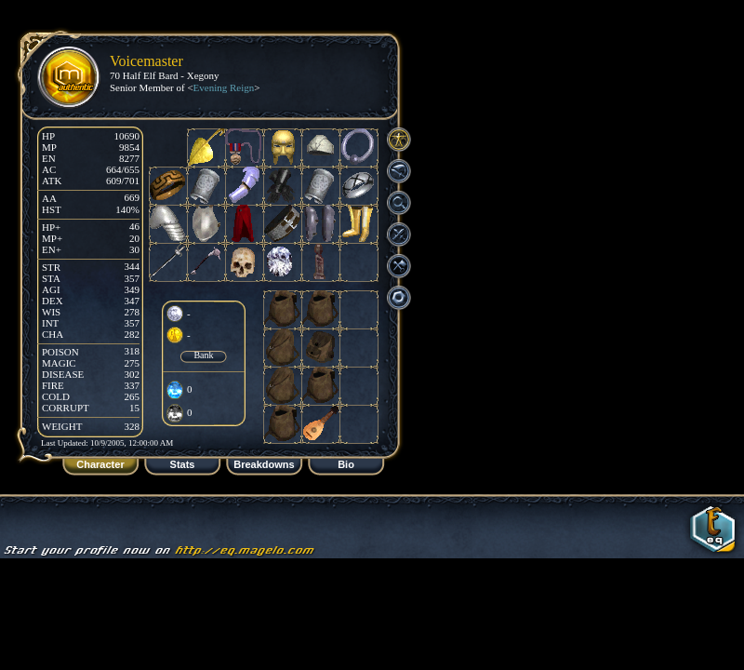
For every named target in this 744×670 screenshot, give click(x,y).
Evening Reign (224, 87)
